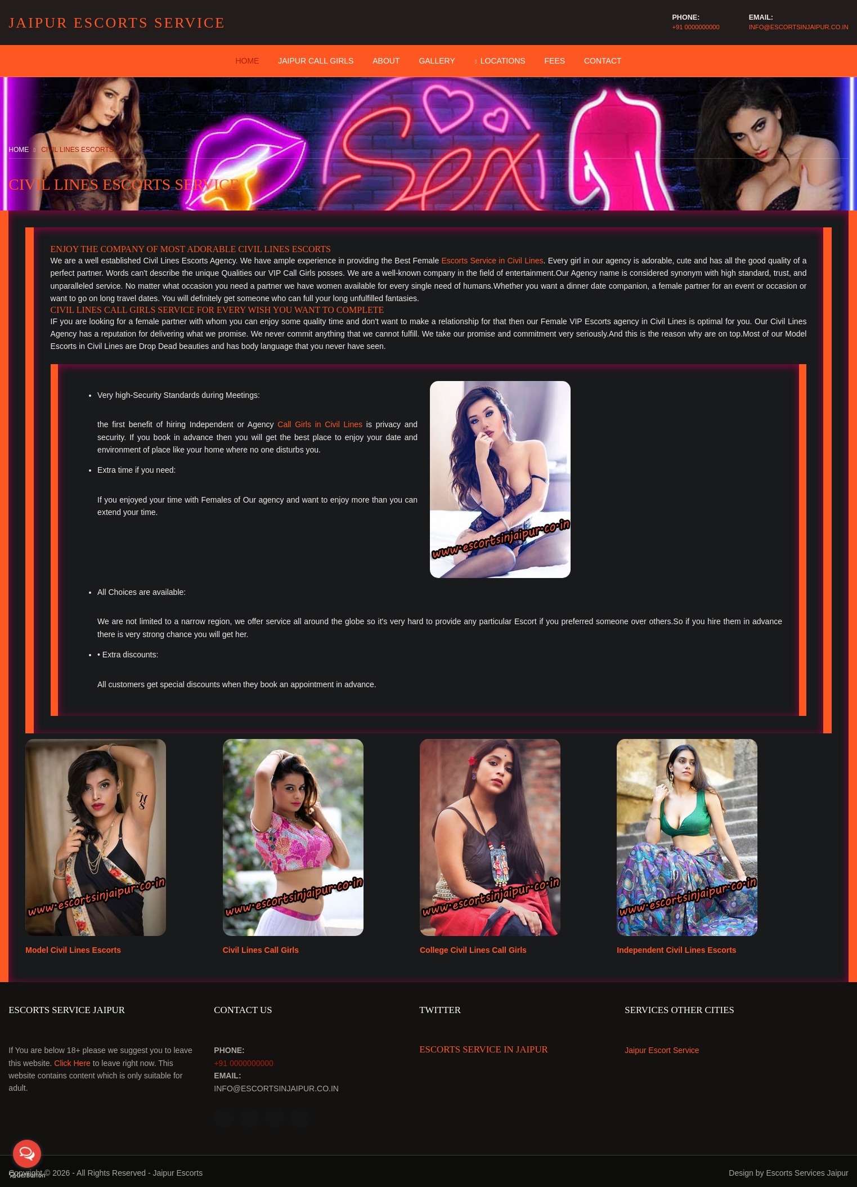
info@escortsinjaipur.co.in (799, 27)
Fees (555, 60)
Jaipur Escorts (177, 1169)
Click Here (72, 1060)
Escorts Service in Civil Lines (492, 260)
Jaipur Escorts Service (117, 23)
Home (247, 60)
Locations (503, 60)
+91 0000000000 (695, 27)
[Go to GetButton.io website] (27, 1175)
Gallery (437, 60)
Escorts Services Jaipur (807, 1169)
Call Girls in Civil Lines (319, 424)
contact (603, 60)
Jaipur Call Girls (315, 60)
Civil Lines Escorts (77, 150)
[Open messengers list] (27, 1154)
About (386, 60)
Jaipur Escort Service (663, 1047)
